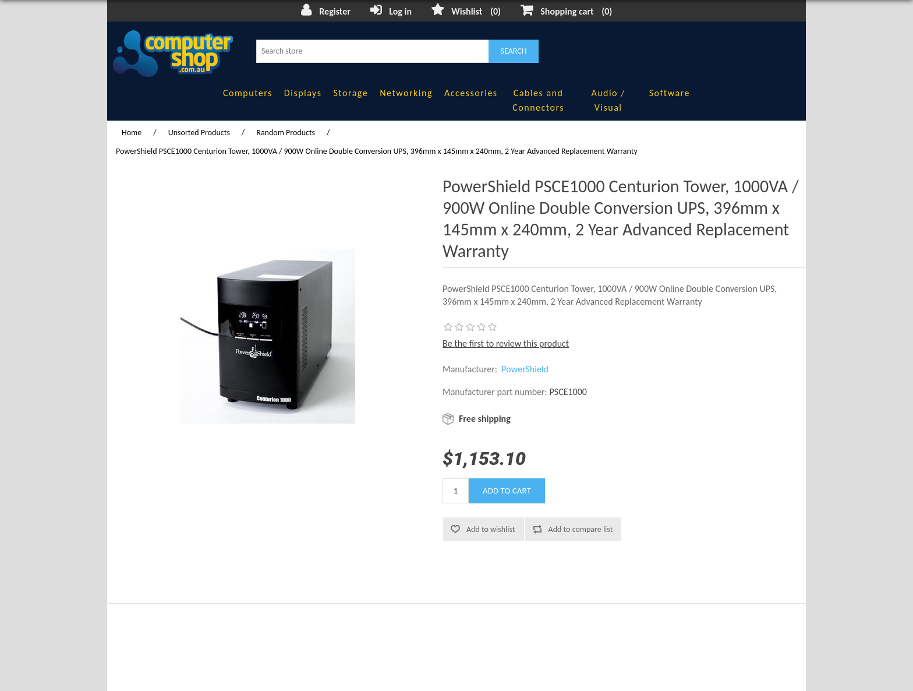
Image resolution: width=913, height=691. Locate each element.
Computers (248, 92)
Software (669, 92)
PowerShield (524, 369)
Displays (303, 92)
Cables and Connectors (538, 100)
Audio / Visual (608, 100)
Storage (350, 92)
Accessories (471, 92)
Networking (406, 92)
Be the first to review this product (506, 343)
